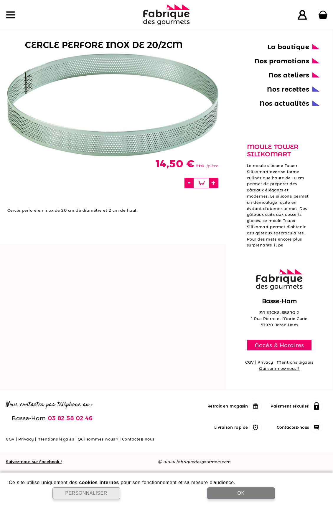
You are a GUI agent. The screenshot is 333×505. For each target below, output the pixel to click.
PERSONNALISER (86, 493)
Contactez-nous (138, 439)
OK (240, 493)
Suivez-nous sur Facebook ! (34, 461)
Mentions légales (295, 362)
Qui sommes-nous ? (279, 368)
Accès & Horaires (279, 345)
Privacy (265, 362)
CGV (249, 362)
